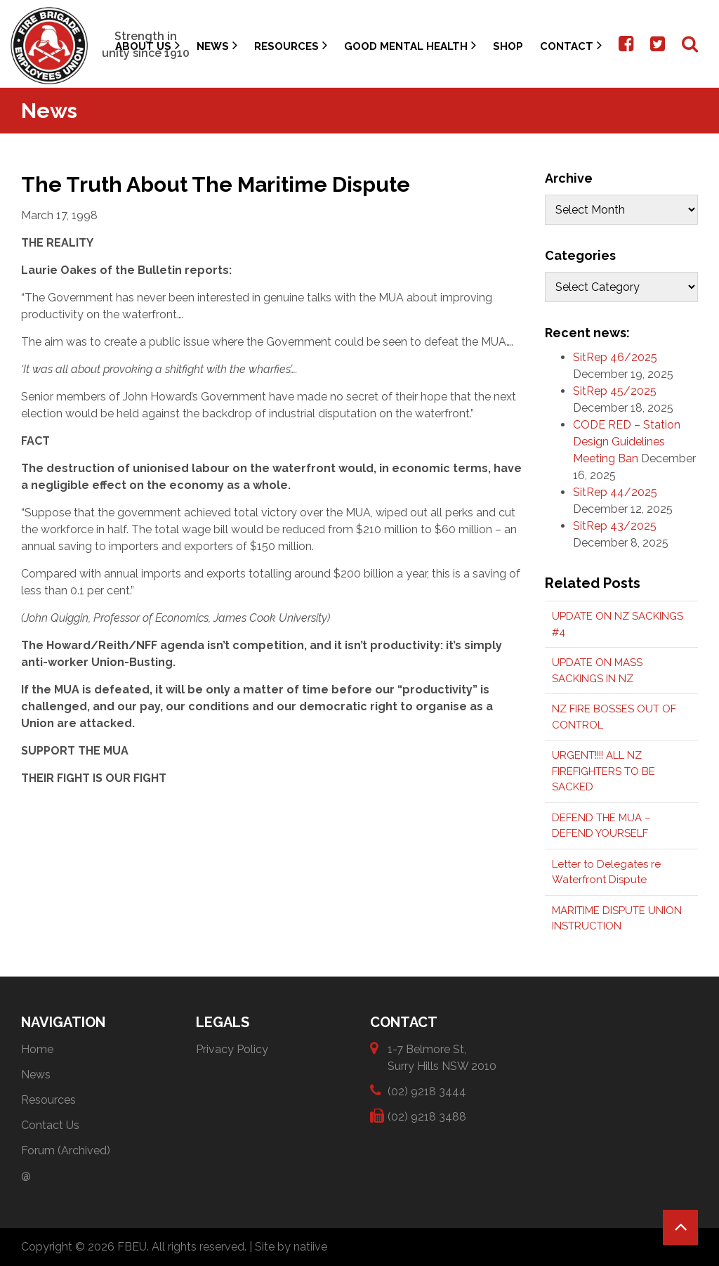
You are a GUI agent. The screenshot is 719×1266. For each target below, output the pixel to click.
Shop (508, 46)
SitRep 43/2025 (615, 526)
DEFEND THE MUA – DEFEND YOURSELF (601, 825)
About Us (147, 45)
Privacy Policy (232, 1049)
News (217, 45)
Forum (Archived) (65, 1150)
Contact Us (50, 1125)
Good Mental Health (410, 45)
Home (37, 1049)
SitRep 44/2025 (615, 492)
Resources (290, 45)
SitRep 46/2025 (615, 357)
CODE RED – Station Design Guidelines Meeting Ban (626, 441)
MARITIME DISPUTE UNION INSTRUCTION (617, 918)
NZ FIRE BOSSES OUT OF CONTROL (614, 717)
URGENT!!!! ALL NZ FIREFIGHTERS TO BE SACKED (603, 771)
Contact (571, 45)
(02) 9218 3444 (427, 1090)
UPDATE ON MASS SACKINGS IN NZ (597, 670)
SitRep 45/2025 (615, 391)
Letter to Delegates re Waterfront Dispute (606, 872)
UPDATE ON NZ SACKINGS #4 (617, 624)
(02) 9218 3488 (427, 1116)
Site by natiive (291, 1246)
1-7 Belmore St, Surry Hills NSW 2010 (442, 1057)
